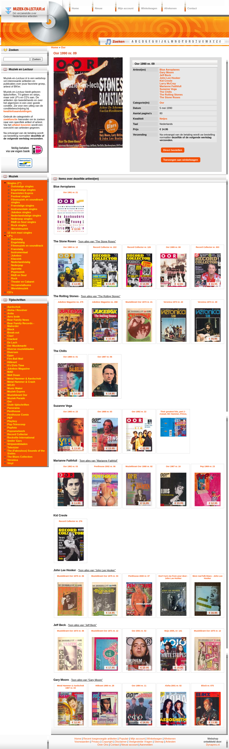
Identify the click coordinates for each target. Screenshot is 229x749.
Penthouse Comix (18, 414)
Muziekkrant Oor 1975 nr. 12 (207, 631)
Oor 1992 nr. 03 (70, 466)
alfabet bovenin (21, 124)
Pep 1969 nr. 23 (207, 466)
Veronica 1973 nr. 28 (207, 302)
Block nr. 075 (207, 685)
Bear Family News (18, 319)
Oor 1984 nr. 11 (139, 685)
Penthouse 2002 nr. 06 (104, 466)
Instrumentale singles (24, 209)
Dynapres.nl (213, 744)
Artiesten (171, 741)
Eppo (10, 355)
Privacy (96, 741)
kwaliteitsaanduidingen (17, 111)
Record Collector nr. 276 (70, 521)
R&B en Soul (19, 275)
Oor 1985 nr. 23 (70, 411)
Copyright (107, 741)
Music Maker (15, 388)
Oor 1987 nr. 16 (173, 466)
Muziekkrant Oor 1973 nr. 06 (70, 631)
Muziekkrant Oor (17, 395)
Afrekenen (170, 8)
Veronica (12, 460)
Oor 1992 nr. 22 (139, 411)
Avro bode (13, 316)
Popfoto (12, 427)
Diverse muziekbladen (20, 349)
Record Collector (17, 434)
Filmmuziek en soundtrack (27, 245)
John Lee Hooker (170, 78)
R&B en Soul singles (23, 222)
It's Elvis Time (15, 365)
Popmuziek (18, 272)
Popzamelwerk (16, 431)
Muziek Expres (16, 391)
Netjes (163, 118)
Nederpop (17, 265)
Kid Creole (166, 80)
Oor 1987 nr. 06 (104, 357)
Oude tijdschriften (18, 404)
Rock (14, 278)
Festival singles (20, 196)
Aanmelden (146, 744)
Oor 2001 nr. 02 (139, 631)
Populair (123, 738)
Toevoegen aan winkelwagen (180, 159)
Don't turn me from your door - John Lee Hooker (173, 577)
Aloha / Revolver (17, 310)
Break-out (13, 332)
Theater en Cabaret (22, 281)
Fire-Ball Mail (15, 358)
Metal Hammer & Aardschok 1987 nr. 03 (70, 686)
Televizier (13, 447)
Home (75, 8)
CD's (10, 292)
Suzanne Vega (168, 89)
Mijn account (125, 8)
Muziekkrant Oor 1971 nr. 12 (104, 631)
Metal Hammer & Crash (21, 381)
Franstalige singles (22, 205)
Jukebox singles (21, 212)
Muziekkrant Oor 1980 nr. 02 (139, 466)
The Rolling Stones (171, 94)
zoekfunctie (10, 119)
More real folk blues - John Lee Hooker (207, 577)
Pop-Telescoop (16, 424)
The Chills (166, 91)
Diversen (12, 352)
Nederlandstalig (20, 262)
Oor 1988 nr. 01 (70, 357)
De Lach (12, 342)
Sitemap (159, 741)
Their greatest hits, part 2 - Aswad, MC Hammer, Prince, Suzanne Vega (173, 413)
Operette (16, 268)
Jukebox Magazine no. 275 (71, 302)
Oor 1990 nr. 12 (70, 247)
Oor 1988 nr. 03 (104, 411)
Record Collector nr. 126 (139, 247)
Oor (162, 102)
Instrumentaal (19, 252)
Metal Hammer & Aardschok (24, 378)
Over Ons (102, 744)
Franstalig (17, 249)
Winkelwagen (149, 8)
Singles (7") (14, 183)
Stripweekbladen (17, 444)
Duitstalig (17, 239)
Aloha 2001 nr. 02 (173, 685)
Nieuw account (129, 744)
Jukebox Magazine (18, 368)
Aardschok (14, 306)
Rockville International (20, 437)
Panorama (13, 408)
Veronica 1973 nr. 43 (173, 302)
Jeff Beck (165, 75)
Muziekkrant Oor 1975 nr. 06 (70, 576)
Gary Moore (167, 72)
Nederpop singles (21, 218)
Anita (10, 313)
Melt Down (13, 375)
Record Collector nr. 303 (207, 247)
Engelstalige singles (23, 189)
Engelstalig (18, 242)
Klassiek (16, 258)
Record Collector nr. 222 (104, 247)
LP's (10, 235)
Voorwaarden (82, 741)
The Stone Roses (170, 97)
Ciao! (10, 335)
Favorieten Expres (22, 193)
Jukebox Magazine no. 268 (105, 302)
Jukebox (16, 255)
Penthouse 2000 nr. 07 (139, 576)
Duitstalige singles (22, 186)
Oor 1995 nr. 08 (173, 247)
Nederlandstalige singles (26, 215)
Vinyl (10, 463)
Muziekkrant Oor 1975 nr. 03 (104, 576)
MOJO (11, 385)
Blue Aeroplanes (169, 69)
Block (10, 329)
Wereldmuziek (19, 228)
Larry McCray (168, 83)
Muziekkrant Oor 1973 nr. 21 (139, 302)
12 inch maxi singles (19, 232)
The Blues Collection (20, 456)
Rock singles (19, 225)
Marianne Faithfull (170, 86)
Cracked (12, 339)
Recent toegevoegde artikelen (100, 738)
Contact (192, 8)
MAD (10, 371)
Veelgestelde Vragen (140, 741)
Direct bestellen (172, 150)
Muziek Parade (16, 398)
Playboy (12, 421)
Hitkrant (12, 362)
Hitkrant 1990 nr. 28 (105, 685)
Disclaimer (121, 741)
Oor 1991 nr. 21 (70, 192)
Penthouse (13, 411)
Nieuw (98, 8)
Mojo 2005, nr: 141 (173, 631)
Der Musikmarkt (17, 345)
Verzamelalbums (21, 285)
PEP (9, 417)
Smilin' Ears (14, 440)
